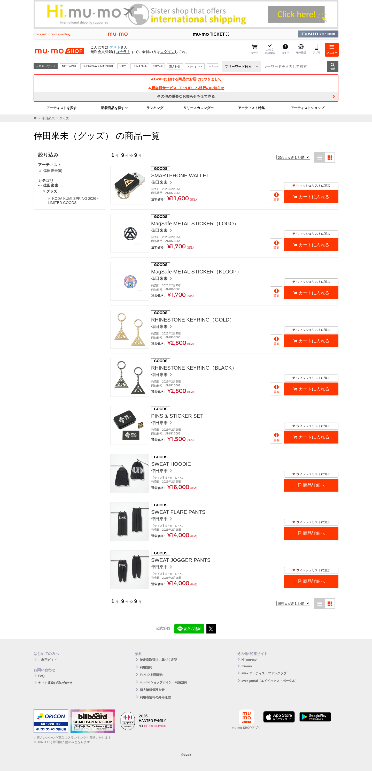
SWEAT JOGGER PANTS (181, 560)
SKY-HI (158, 66)
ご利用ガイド (47, 660)
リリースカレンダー (198, 108)
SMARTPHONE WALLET (180, 175)
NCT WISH (69, 66)
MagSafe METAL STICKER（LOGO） (195, 223)
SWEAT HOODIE (171, 464)
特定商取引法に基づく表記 (158, 660)
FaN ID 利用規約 (151, 675)
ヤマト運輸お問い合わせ (55, 683)
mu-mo (247, 666)
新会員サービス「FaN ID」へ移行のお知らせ (186, 88)
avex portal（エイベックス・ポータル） (270, 681)
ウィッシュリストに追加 (311, 185)
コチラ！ (123, 52)
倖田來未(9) (52, 171)
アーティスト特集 (251, 108)
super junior (194, 66)
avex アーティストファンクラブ (264, 673)
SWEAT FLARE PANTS (178, 512)
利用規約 (146, 667)
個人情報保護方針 (152, 690)
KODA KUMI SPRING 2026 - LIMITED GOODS (73, 200)
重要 (276, 200)
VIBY (123, 66)
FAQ (41, 676)
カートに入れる (314, 196)
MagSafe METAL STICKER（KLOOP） (196, 271)
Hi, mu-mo (249, 659)
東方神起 (175, 66)
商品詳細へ (314, 485)
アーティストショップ (307, 108)
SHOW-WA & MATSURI (98, 66)
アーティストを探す (62, 108)
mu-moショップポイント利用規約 (163, 682)
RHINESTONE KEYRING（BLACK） (194, 368)
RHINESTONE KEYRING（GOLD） (193, 320)
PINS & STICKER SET (177, 416)
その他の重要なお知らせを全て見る (186, 96)
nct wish (214, 66)
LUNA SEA (140, 66)
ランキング (154, 108)
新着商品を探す (113, 108)
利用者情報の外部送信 (155, 697)
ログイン (167, 52)
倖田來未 (48, 118)
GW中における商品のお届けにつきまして (186, 79)
